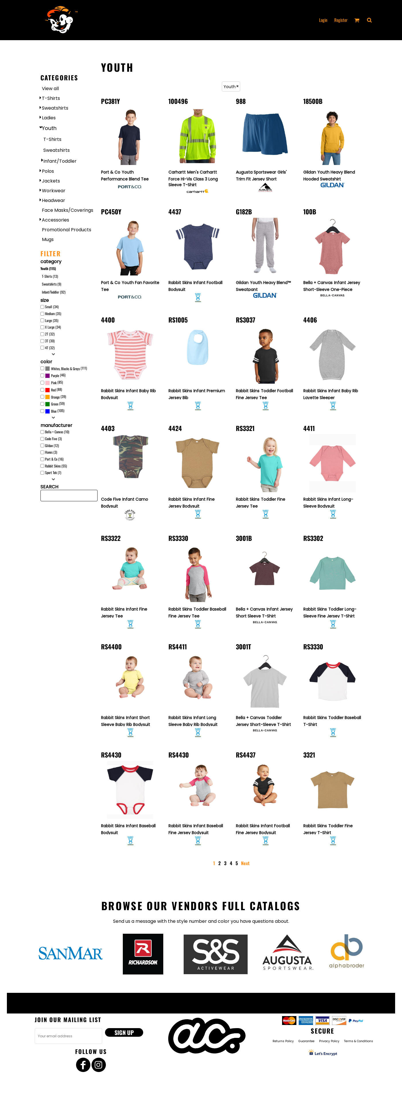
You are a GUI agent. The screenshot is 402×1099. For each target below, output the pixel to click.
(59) (55, 404)
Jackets (51, 181)
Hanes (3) (51, 452)
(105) (54, 411)
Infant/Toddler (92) (53, 292)
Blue (54, 411)
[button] (369, 20)
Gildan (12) (52, 445)
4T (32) (50, 347)
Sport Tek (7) (53, 472)
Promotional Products (66, 229)
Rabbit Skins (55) (56, 465)
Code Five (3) (53, 438)
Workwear (53, 190)
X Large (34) (53, 327)
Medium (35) (53, 313)
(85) (54, 382)
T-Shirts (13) (50, 276)
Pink (54, 382)
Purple (55, 375)
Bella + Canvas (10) (57, 431)
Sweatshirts (55, 108)
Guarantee (306, 1041)
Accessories (55, 220)
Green (54, 403)
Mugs (48, 239)
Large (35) (51, 320)
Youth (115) (48, 268)
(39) (55, 396)
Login (323, 20)
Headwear (53, 200)
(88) (53, 390)
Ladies (49, 117)
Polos (48, 171)
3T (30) (50, 340)
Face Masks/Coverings (67, 210)
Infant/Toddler (60, 161)
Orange (55, 397)
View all (50, 88)
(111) (66, 368)
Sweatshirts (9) (51, 283)
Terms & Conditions (358, 1041)
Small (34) (52, 306)
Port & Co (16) (54, 459)
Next (245, 863)
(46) (55, 375)
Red (53, 389)
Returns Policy (283, 1041)
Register (340, 20)
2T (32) (50, 333)
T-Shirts (51, 98)
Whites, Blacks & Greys (65, 368)
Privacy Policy (329, 1041)
